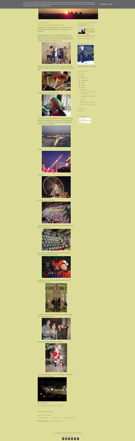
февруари (83, 89)
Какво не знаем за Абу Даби (87, 102)
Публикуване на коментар (44, 415)
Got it (110, 4)
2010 (80, 76)
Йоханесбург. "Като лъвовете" (87, 104)
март (82, 87)
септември (83, 80)
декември (83, 78)
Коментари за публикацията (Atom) (54, 421)
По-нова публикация (43, 417)
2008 (80, 110)
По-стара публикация (69, 417)
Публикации (82, 119)
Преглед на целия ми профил (86, 38)
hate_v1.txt (83, 100)
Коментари (81, 122)
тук (47, 280)
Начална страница (55, 417)
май (82, 85)
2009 (80, 108)
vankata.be (91, 28)
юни (82, 82)
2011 (80, 73)
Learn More (103, 4)
